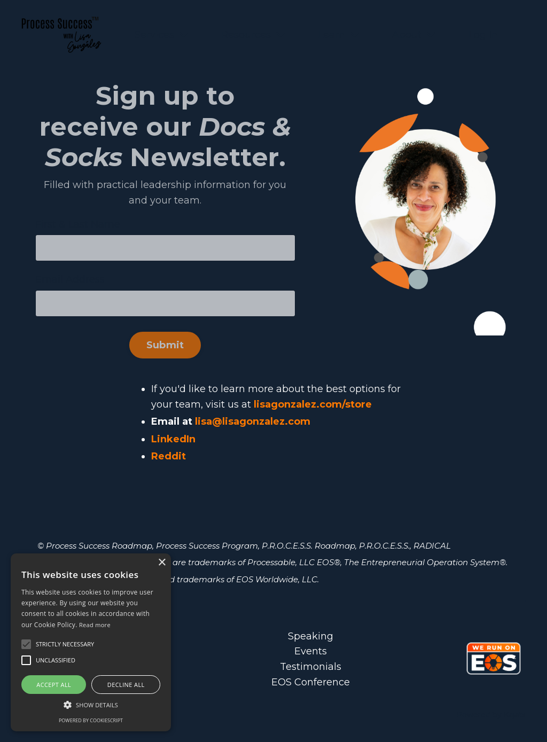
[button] (90, 704)
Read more (95, 625)
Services (161, 35)
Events (310, 651)
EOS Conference (310, 682)
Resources (253, 35)
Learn (338, 35)
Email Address (70, 279)
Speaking (310, 636)
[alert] (91, 642)
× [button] (162, 563)
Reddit (168, 456)
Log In (483, 35)
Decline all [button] (126, 685)
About (413, 35)
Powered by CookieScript (91, 720)
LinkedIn (173, 439)
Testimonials (310, 667)
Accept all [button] (53, 685)
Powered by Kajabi (491, 715)
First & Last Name (77, 224)
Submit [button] (165, 345)
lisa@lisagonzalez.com (252, 421)
